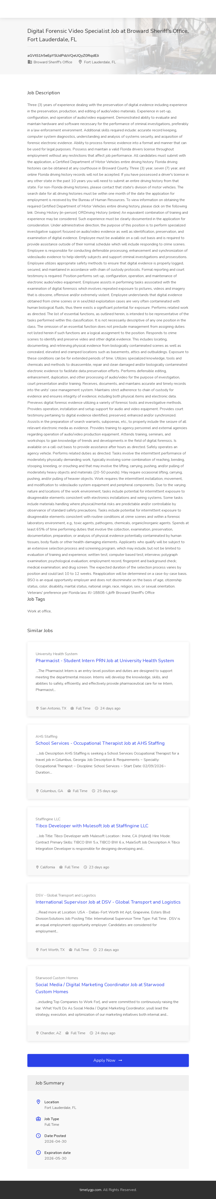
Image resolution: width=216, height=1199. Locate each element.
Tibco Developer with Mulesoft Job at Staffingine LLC (92, 826)
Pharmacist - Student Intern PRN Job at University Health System (105, 660)
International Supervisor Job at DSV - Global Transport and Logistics (108, 902)
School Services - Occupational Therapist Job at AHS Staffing (100, 743)
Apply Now (108, 1060)
